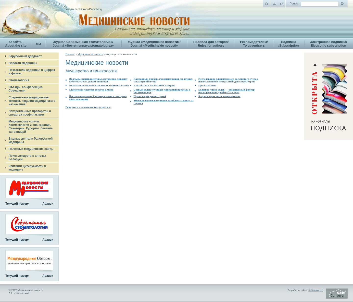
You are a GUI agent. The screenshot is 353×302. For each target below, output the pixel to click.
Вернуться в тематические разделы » (88, 106)
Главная (70, 54)
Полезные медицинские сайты (31, 149)
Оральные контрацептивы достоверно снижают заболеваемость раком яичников (98, 80)
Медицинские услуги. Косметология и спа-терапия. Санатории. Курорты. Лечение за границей (30, 126)
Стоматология (19, 80)
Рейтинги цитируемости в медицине (27, 167)
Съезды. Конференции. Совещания (26, 88)
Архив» (47, 203)
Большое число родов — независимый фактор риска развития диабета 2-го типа (226, 91)
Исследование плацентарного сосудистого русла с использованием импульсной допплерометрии (228, 80)
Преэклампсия (207, 85)
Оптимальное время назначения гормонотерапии (99, 85)
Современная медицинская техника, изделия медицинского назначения (32, 101)
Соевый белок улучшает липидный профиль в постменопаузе (162, 91)
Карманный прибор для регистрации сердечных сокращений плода (163, 80)
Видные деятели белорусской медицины (31, 140)
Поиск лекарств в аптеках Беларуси (27, 157)
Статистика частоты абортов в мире (91, 89)
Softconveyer (315, 290)
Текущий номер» (17, 203)
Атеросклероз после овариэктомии (219, 96)
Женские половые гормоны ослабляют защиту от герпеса (163, 102)
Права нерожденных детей (150, 96)
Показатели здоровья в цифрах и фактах (32, 71)
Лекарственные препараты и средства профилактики (30, 112)
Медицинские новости (90, 54)
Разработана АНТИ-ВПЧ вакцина (154, 85)
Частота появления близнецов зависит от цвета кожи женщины (98, 97)
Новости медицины (23, 63)
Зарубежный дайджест (25, 56)
